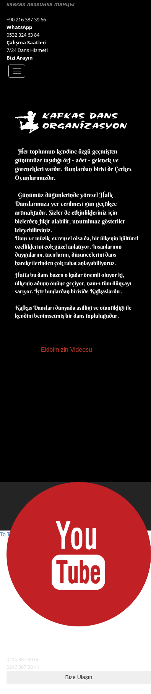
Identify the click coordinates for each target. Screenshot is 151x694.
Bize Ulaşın (79, 677)
